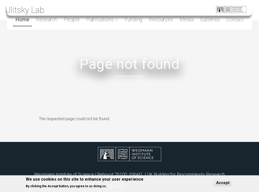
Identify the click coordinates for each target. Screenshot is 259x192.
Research (45, 19)
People (71, 19)
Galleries (209, 19)
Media (186, 19)
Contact (234, 19)
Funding (132, 19)
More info (116, 187)
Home (22, 19)
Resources (160, 19)
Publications (99, 19)
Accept (222, 184)
